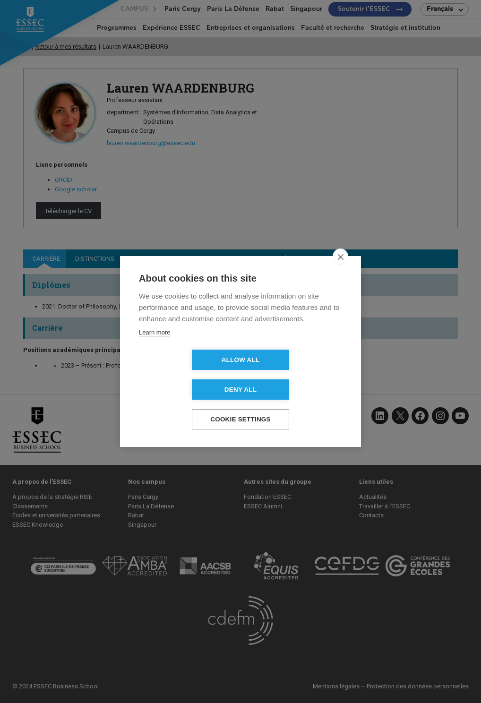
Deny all (295, 374)
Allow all (186, 374)
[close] (340, 272)
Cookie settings (240, 404)
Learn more (154, 347)
